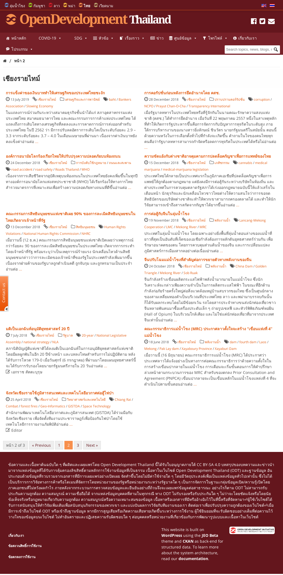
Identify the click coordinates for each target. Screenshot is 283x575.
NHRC (86, 233)
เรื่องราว (135, 38)
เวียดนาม (106, 5)
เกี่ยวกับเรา (247, 38)
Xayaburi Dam (226, 348)
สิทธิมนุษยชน (85, 227)
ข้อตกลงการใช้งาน (21, 557)
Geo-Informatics (52, 406)
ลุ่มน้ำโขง (17, 5)
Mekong (150, 348)
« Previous (41, 445)
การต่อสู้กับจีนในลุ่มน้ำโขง (166, 213)
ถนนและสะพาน (120, 162)
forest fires (29, 406)
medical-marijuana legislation (185, 169)
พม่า (71, 5)
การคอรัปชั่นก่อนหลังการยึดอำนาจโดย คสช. (182, 92)
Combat (12, 406)
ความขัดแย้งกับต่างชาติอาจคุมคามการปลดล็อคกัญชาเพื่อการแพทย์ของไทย (207, 156)
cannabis (245, 162)
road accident (21, 169)
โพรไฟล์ (218, 38)
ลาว (57, 5)
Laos (262, 342)
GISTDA (74, 406)
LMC (169, 227)
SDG (81, 38)
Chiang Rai (123, 399)
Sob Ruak (191, 272)
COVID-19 (50, 38)
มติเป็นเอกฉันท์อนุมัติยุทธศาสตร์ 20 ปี (37, 328)
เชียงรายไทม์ (47, 99)
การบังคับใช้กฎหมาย (91, 162)
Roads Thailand (67, 169)
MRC (203, 227)
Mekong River (186, 227)
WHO (86, 169)
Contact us (3, 292)
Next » (92, 445)
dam (233, 342)
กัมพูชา (39, 5)
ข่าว (160, 38)
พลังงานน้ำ (222, 220)
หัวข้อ (106, 38)
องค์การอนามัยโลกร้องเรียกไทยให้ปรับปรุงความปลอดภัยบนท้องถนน (63, 156)
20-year (88, 335)
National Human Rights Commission (51, 233)
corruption (262, 99)
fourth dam (247, 342)
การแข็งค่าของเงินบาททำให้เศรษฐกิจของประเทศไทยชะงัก (55, 92)
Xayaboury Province (197, 348)
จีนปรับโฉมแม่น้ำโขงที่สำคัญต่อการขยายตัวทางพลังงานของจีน (197, 259)
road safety (44, 169)
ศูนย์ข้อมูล (185, 38)
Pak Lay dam (169, 348)
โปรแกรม (22, 49)
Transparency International (209, 106)
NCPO (148, 106)
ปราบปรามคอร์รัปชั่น (229, 99)
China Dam (244, 266)
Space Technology (97, 406)
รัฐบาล (68, 335)
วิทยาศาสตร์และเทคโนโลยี (86, 399)
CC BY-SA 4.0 (208, 464)
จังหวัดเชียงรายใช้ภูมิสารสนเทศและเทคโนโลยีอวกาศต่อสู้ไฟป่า (60, 393)
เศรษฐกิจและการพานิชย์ (82, 99)
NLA (55, 342)
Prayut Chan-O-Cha (171, 106)
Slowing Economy (39, 106)
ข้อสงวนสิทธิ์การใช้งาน (24, 545)
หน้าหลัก (18, 38)
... (36, 141)
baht (112, 99)
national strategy (36, 342)
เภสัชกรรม (221, 162)
